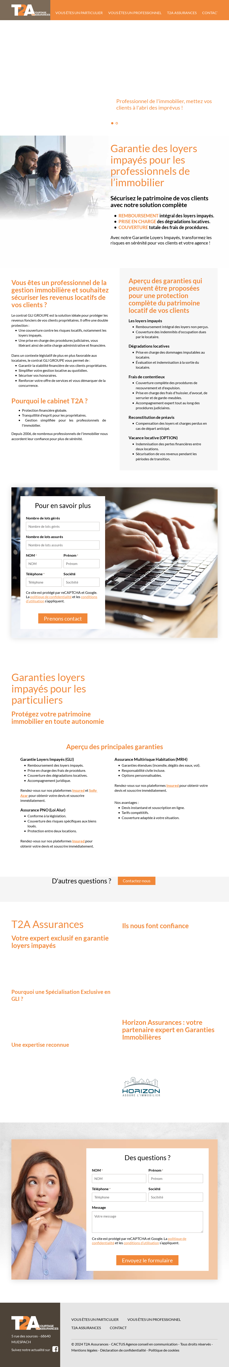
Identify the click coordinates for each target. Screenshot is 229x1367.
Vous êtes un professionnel (154, 1319)
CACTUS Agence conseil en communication (144, 1344)
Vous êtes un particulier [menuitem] (79, 13)
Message (99, 1207)
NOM (31, 555)
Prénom (71, 555)
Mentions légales (84, 1350)
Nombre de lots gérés (43, 518)
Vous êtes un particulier (95, 1319)
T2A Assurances (86, 1328)
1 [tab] (112, 123)
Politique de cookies (163, 1350)
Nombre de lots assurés (44, 536)
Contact (118, 1328)
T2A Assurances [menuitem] (182, 13)
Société (70, 574)
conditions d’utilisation (141, 1243)
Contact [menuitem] (210, 13)
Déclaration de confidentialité (123, 1350)
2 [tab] (117, 123)
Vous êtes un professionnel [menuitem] (134, 13)
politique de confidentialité (51, 597)
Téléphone (35, 574)
